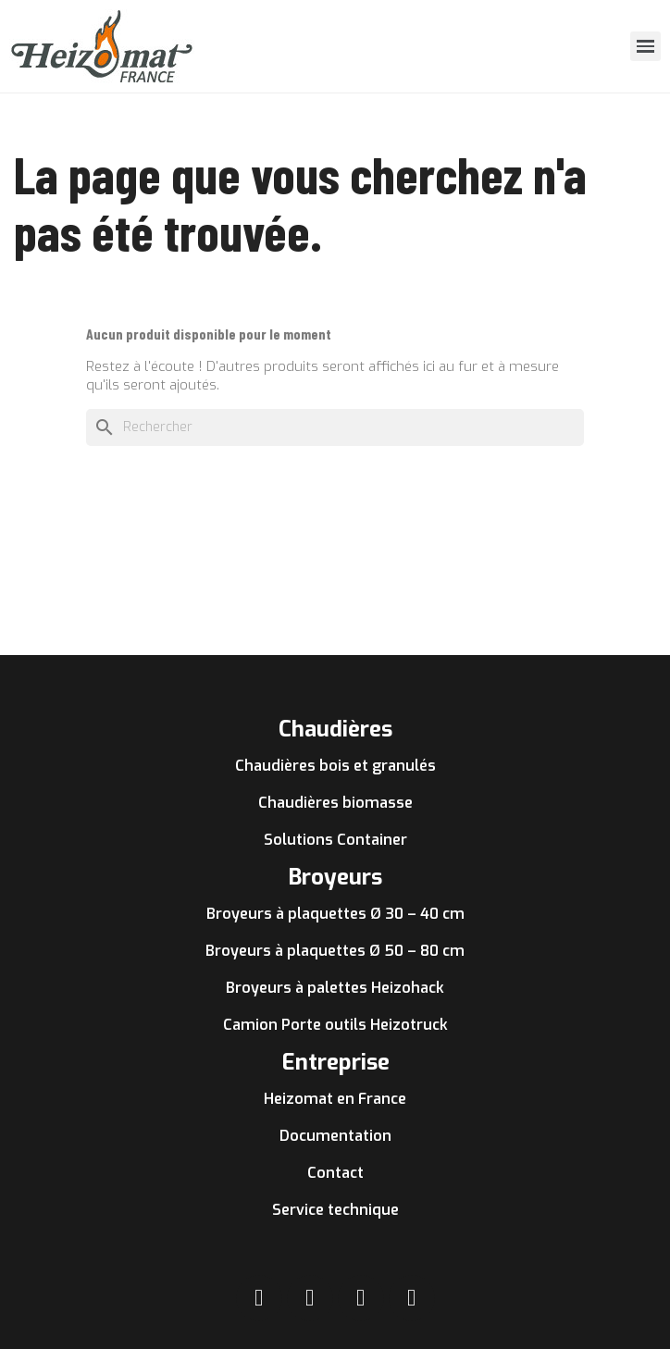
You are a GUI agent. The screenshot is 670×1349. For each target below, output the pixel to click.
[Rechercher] (335, 427)
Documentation (335, 1135)
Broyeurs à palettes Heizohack (335, 987)
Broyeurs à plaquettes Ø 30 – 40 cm (335, 913)
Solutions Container (335, 839)
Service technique (335, 1209)
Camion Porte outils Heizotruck (335, 1024)
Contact (335, 1172)
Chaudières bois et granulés (335, 765)
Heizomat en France (335, 1098)
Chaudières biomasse (335, 802)
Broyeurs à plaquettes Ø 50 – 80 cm (335, 950)
